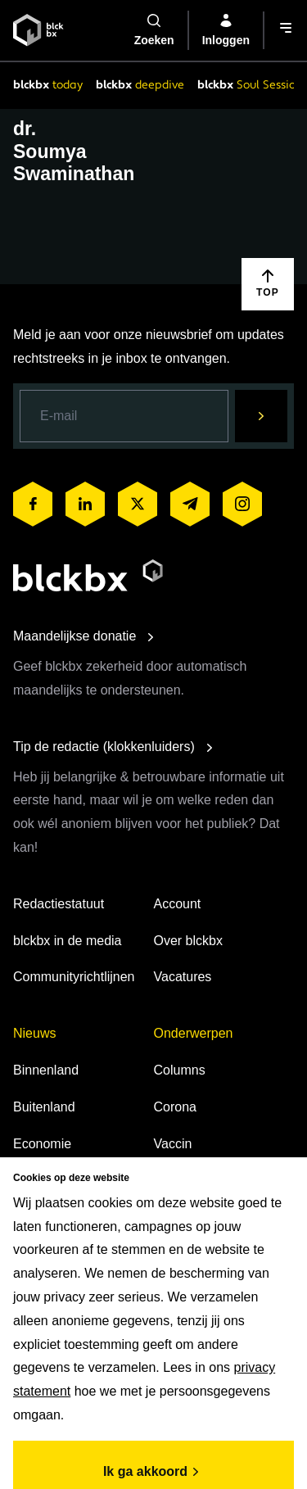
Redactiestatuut (58, 904)
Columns (179, 1070)
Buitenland (44, 1107)
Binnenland (46, 1070)
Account (177, 904)
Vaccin (173, 1144)
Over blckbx (188, 941)
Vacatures (183, 977)
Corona (175, 1107)
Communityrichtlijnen (74, 977)
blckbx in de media (67, 941)
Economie (42, 1144)
